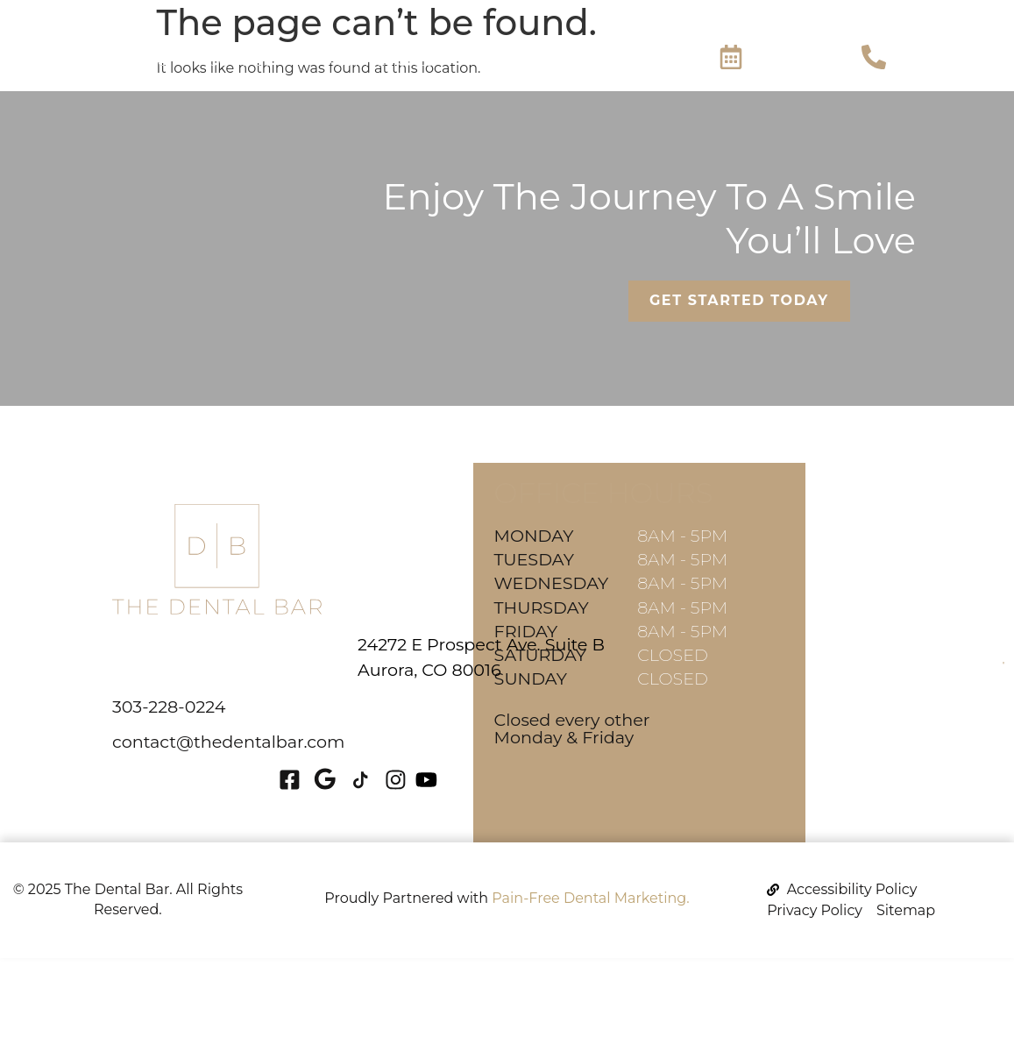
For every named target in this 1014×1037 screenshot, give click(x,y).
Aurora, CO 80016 (321, 669)
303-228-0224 (169, 706)
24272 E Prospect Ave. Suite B (372, 644)
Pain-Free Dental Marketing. (590, 898)
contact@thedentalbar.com (228, 741)
